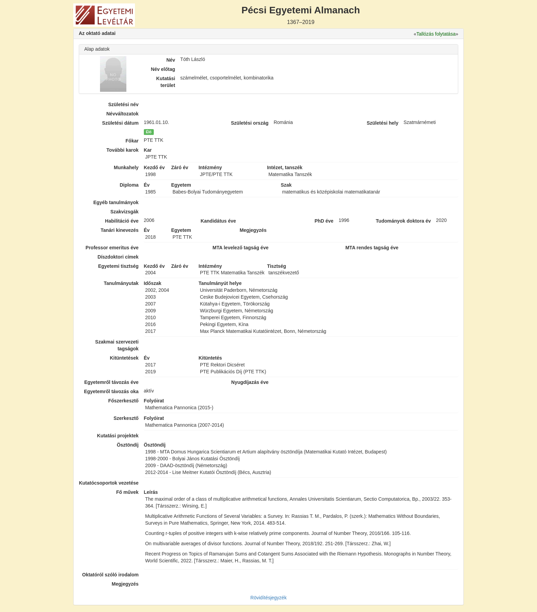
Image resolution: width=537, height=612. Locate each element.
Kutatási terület (165, 82)
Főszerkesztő (123, 400)
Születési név (123, 104)
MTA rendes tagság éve (371, 247)
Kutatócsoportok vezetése (108, 483)
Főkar (132, 140)
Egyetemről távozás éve (111, 382)
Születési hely (383, 123)
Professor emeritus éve (112, 247)
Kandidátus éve (218, 221)
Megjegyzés (125, 584)
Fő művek (127, 492)
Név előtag (163, 69)
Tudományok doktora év (403, 221)
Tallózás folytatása (435, 34)
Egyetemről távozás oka (111, 391)
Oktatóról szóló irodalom (110, 574)
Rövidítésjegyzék (268, 597)
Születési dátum (120, 123)
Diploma (129, 185)
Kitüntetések (124, 358)
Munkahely (126, 167)
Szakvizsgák (124, 211)
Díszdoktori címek (118, 257)
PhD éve (323, 221)
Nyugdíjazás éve (249, 382)
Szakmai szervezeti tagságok (117, 345)
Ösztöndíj (128, 445)
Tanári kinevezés (120, 230)
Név (170, 60)
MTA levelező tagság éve (240, 247)
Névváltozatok (123, 113)
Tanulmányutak (121, 283)
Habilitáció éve (122, 221)
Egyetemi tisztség (118, 266)
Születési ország (249, 123)
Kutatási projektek (117, 435)
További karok (123, 150)
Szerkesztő (126, 418)
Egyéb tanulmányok (115, 202)
